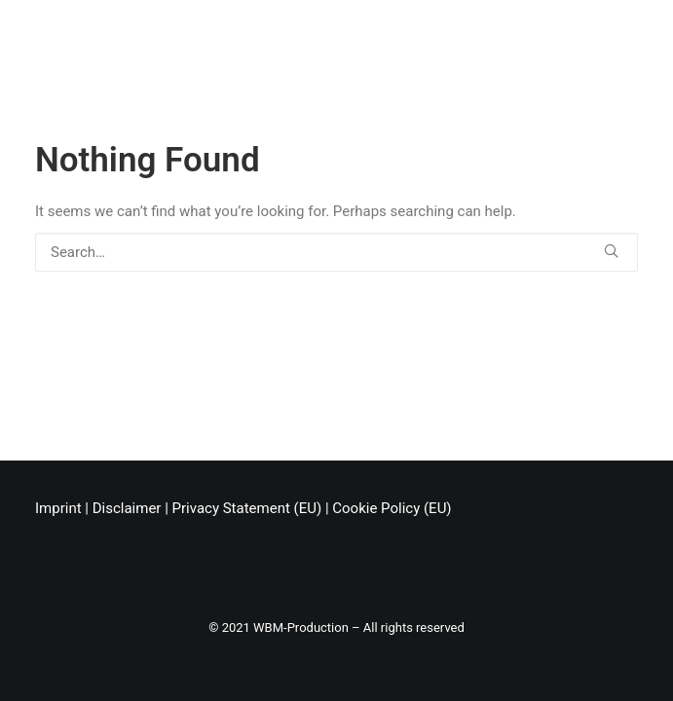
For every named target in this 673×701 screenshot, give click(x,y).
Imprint (58, 508)
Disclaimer (127, 508)
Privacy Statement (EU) (247, 508)
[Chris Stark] (59, 32)
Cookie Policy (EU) (391, 508)
